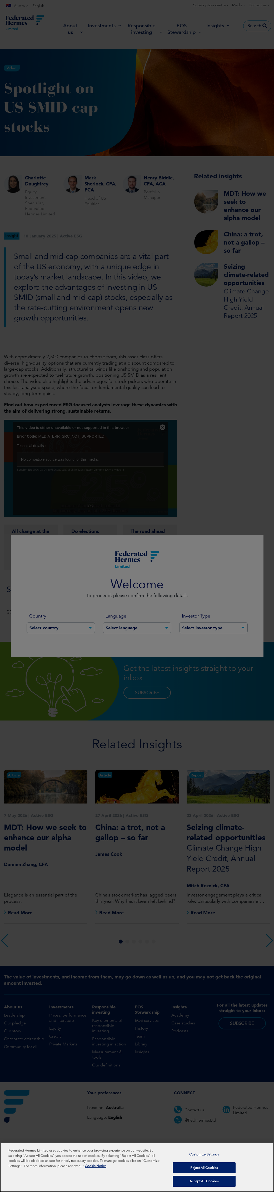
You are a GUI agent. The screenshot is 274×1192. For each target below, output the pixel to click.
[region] (137, 1167)
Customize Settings (204, 1154)
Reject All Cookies (204, 1168)
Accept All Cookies (204, 1181)
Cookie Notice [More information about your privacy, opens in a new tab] (95, 1166)
